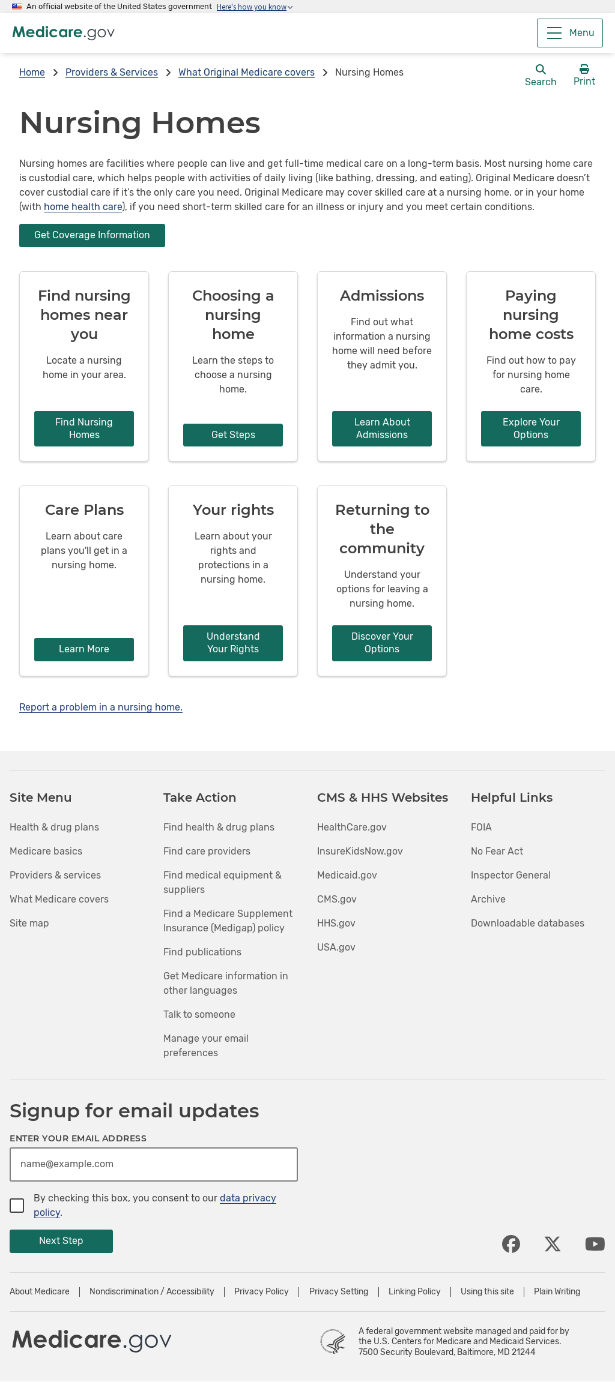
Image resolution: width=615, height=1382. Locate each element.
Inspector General (511, 875)
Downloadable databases (527, 923)
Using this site (487, 1292)
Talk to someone (199, 1014)
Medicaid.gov (347, 875)
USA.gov (336, 947)
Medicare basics (46, 851)
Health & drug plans (54, 827)
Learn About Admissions (382, 428)
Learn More (84, 649)
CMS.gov (337, 899)
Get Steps (233, 434)
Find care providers (206, 851)
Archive (488, 899)
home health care (83, 206)
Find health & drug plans (218, 827)
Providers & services (55, 875)
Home (32, 72)
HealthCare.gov (352, 827)
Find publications (202, 952)
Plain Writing (557, 1292)
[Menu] (570, 33)
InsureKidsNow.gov (360, 851)
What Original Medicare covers (246, 72)
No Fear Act (497, 851)
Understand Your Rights (233, 643)
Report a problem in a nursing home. (101, 707)
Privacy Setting (338, 1292)
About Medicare (40, 1292)
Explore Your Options (531, 428)
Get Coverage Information (92, 235)
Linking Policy (415, 1292)
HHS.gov (336, 923)
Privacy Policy (261, 1292)
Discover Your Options (382, 643)
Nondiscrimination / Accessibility (151, 1292)
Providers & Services (111, 72)
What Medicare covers (59, 899)
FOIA (481, 827)
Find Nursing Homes (84, 428)
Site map (29, 923)
